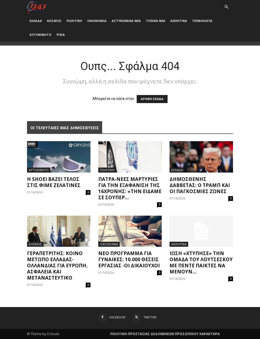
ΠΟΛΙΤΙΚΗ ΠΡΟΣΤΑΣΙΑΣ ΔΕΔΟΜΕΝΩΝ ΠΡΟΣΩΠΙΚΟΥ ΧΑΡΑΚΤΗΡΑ (165, 333)
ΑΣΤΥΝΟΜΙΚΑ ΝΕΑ (126, 21)
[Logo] (36, 6)
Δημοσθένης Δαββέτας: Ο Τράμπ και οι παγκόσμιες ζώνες (200, 185)
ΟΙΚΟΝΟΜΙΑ (97, 21)
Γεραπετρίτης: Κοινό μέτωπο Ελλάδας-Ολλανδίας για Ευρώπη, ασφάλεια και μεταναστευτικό (57, 265)
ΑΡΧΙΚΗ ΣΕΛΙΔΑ (152, 99)
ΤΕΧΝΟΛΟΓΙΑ (202, 21)
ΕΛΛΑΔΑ (36, 21)
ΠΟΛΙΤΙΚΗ (74, 21)
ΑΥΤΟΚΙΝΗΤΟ (40, 35)
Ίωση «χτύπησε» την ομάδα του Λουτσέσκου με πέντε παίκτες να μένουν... (201, 262)
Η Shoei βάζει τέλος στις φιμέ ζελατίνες (53, 182)
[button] (226, 7)
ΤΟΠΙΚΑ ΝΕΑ (155, 21)
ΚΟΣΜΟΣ (54, 21)
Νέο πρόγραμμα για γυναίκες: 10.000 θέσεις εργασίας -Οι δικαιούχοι (129, 259)
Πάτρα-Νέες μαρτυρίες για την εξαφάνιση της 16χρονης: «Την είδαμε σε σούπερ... (129, 188)
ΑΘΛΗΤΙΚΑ (178, 21)
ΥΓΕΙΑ (60, 35)
